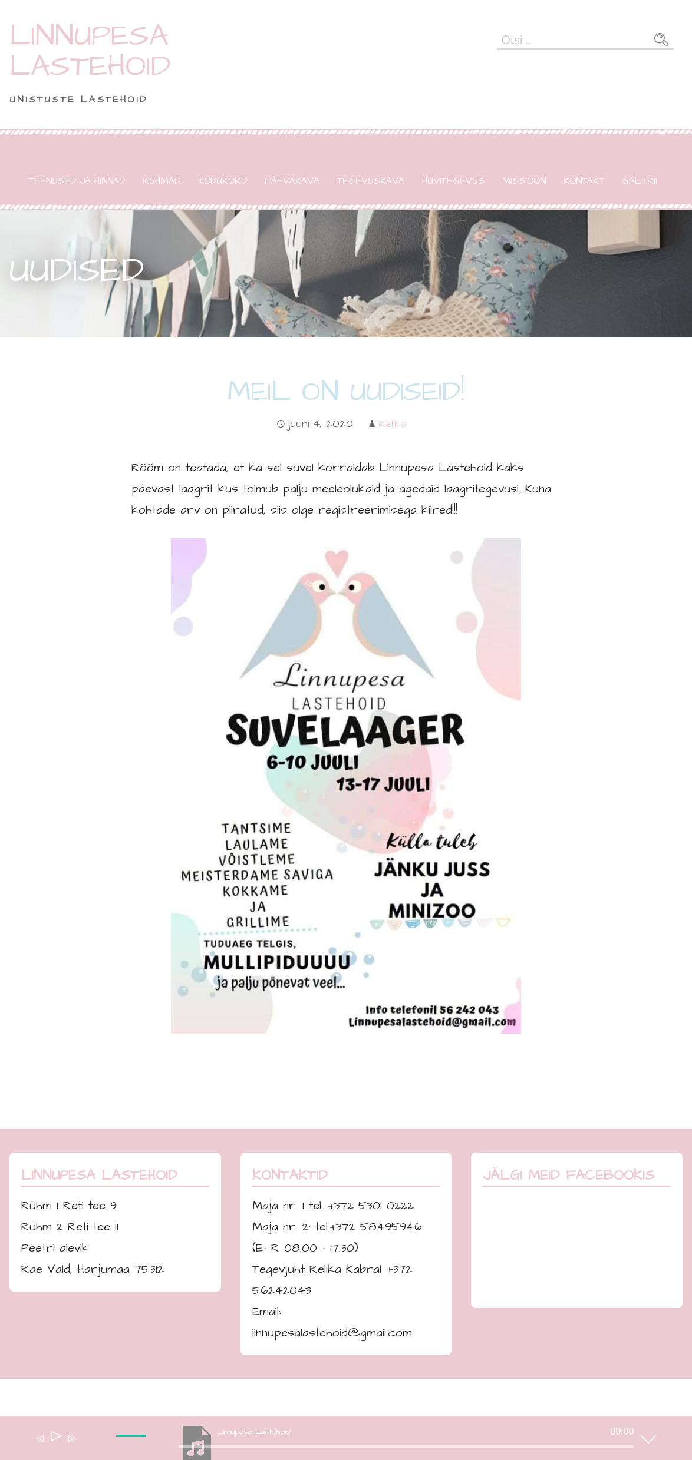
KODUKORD (222, 180)
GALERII (639, 180)
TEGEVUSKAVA (370, 180)
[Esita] (55, 1438)
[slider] (132, 1445)
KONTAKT (584, 180)
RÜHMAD (161, 180)
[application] (337, 1440)
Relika (392, 423)
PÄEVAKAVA (292, 180)
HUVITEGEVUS (453, 180)
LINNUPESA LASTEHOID (90, 51)
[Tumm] (89, 1446)
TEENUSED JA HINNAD (77, 180)
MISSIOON (524, 180)
